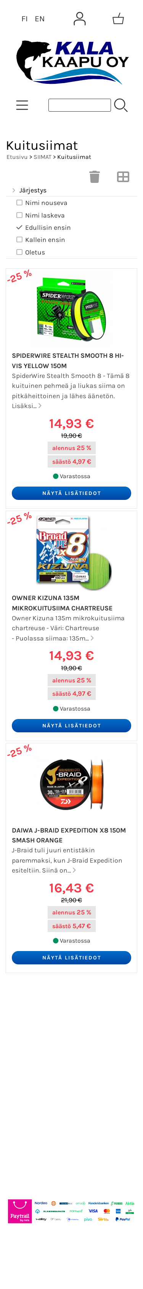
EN (40, 18)
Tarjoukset (29, 1009)
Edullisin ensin (43, 227)
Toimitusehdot (37, 1082)
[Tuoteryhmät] (22, 105)
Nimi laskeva (40, 215)
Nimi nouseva (41, 203)
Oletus (30, 252)
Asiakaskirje (32, 1028)
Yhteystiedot (33, 1064)
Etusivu (17, 156)
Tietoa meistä (35, 1046)
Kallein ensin (40, 240)
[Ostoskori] (118, 19)
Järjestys (28, 190)
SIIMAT (42, 156)
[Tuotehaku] (79, 105)
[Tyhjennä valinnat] (94, 179)
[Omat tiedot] (80, 19)
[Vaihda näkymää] (123, 179)
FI (24, 18)
